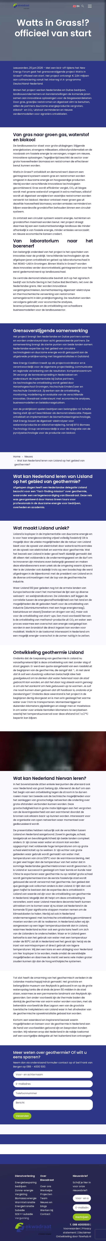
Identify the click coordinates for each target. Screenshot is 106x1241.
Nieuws (28, 456)
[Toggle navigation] (90, 6)
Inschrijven (81, 1217)
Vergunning (22, 1218)
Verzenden (22, 1116)
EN (76, 6)
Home (16, 456)
